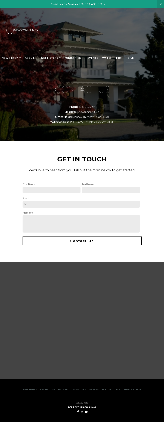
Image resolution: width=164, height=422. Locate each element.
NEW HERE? (30, 389)
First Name (29, 183)
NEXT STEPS (51, 58)
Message (28, 212)
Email (26, 198)
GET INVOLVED (60, 389)
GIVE (117, 389)
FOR (119, 58)
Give (130, 58)
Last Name (88, 183)
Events (93, 58)
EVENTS (94, 389)
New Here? (11, 58)
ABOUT (44, 389)
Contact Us (82, 241)
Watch (107, 58)
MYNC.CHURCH (132, 389)
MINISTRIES (80, 389)
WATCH (106, 389)
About (31, 58)
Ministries (74, 58)
